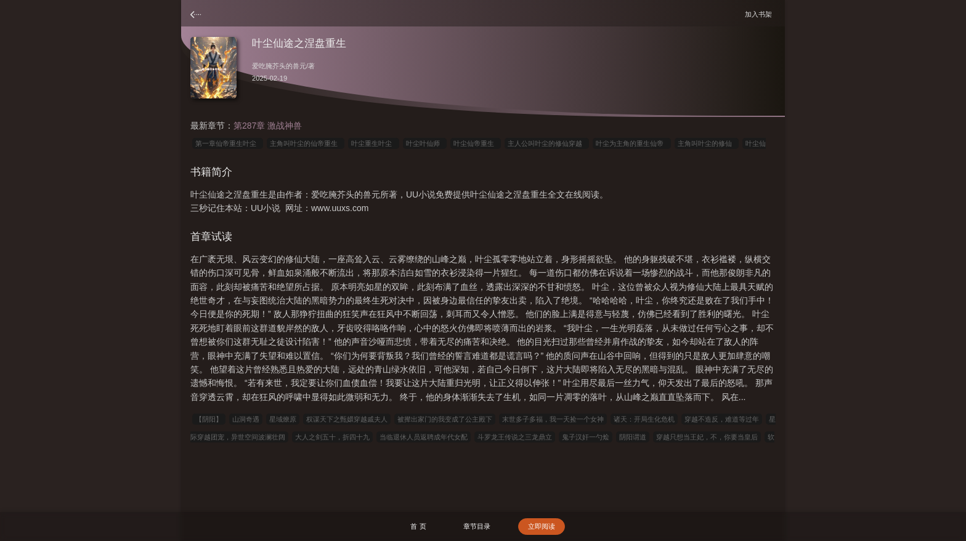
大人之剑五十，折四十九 (332, 437)
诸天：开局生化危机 (644, 419)
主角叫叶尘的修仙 (707, 143)
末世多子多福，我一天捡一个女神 (553, 419)
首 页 (418, 526)
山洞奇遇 (245, 419)
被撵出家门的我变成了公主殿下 (444, 419)
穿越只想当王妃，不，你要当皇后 (707, 437)
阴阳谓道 (632, 437)
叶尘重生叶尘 (373, 143)
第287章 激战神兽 (267, 125)
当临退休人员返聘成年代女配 (424, 437)
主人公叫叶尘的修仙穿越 (547, 143)
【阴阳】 (208, 419)
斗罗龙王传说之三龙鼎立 (514, 437)
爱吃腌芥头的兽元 (279, 66)
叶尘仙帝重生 (475, 143)
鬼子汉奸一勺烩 (585, 437)
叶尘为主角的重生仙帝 (631, 143)
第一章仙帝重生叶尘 (227, 143)
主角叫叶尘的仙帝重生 (305, 143)
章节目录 (476, 526)
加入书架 (760, 13)
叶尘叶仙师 (425, 143)
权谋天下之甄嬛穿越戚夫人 (347, 419)
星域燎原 (282, 419)
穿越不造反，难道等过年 (721, 419)
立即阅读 (541, 526)
